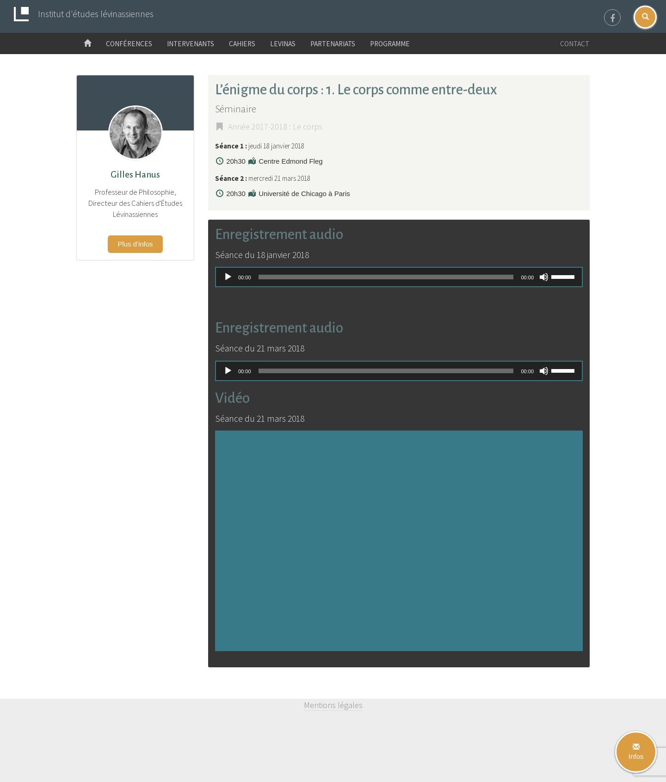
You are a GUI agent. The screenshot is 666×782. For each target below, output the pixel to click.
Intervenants (190, 43)
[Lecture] (228, 277)
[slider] (386, 277)
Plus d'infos (135, 244)
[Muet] (544, 277)
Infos (636, 752)
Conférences (129, 43)
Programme (390, 43)
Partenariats (332, 43)
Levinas (283, 43)
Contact (574, 43)
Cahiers (242, 43)
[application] (399, 277)
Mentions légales (333, 705)
